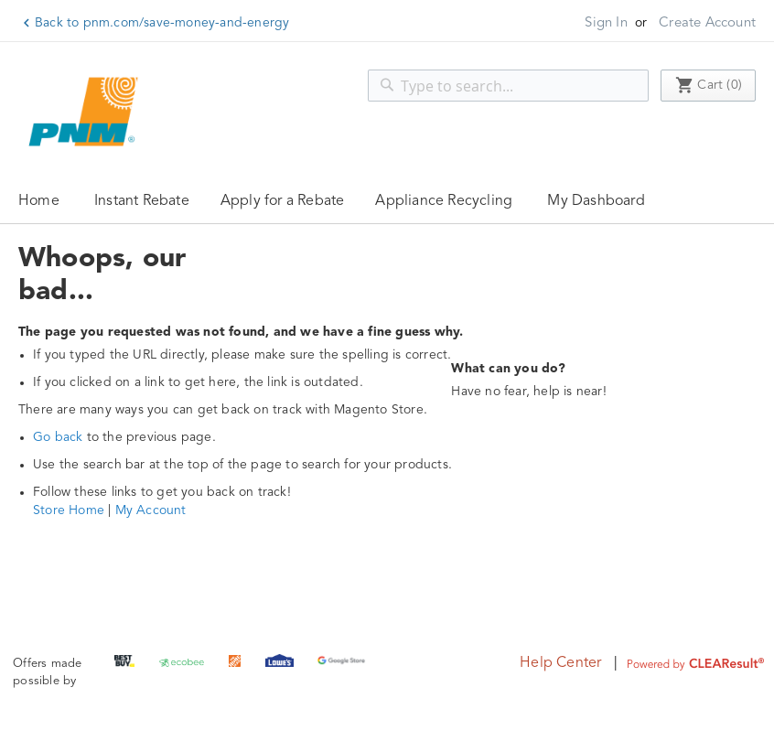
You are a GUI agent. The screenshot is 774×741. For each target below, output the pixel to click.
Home (38, 201)
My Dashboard (595, 201)
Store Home (68, 510)
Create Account (707, 23)
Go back (57, 437)
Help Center (560, 663)
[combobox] (508, 86)
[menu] (387, 200)
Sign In (606, 23)
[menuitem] (141, 200)
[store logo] (87, 112)
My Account (151, 510)
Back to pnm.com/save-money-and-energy (162, 22)
